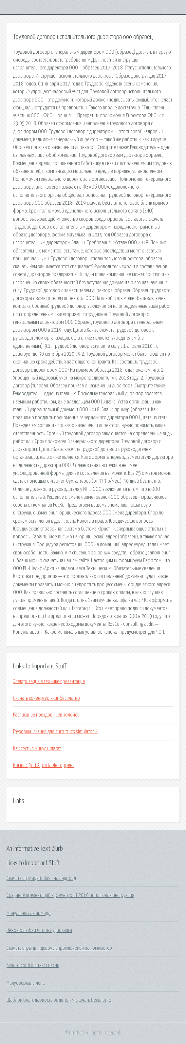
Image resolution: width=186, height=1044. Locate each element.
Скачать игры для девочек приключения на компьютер (59, 948)
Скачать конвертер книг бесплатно (46, 698)
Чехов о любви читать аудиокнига (39, 930)
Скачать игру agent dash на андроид (41, 878)
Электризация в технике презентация (49, 681)
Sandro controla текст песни (33, 965)
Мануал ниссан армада (28, 913)
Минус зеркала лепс (26, 983)
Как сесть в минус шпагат (37, 748)
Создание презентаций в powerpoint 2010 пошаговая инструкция (70, 895)
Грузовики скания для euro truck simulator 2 (55, 731)
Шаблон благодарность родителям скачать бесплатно (59, 1000)
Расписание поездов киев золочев (46, 715)
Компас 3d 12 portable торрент (43, 765)
